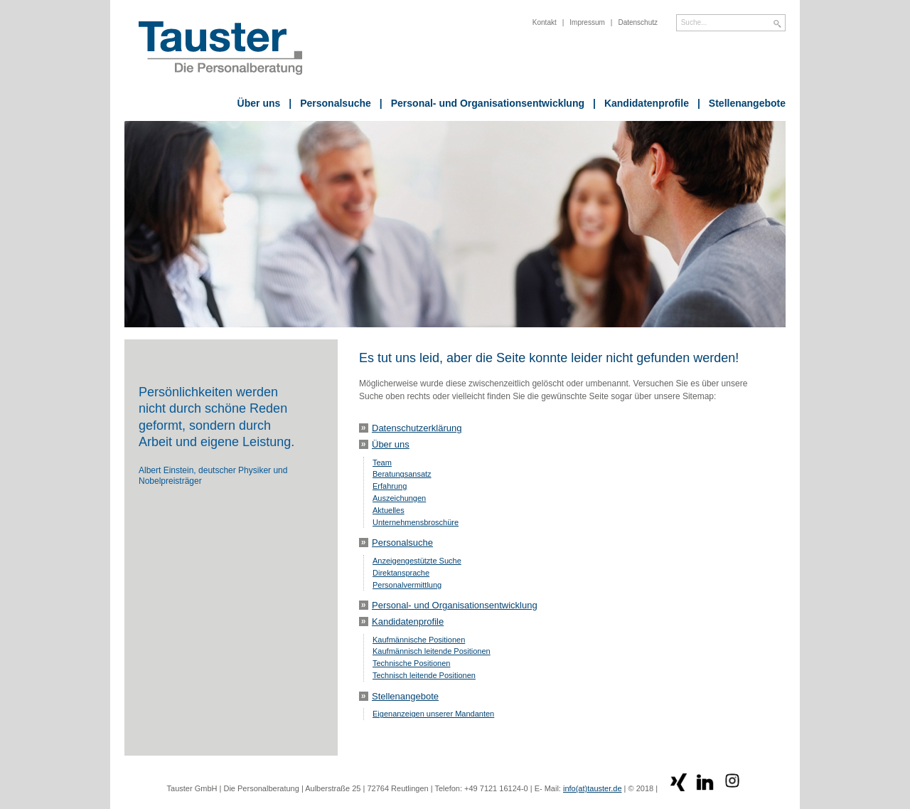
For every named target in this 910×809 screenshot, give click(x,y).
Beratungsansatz (402, 474)
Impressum (586, 22)
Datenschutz (638, 22)
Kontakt (544, 22)
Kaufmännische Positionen (419, 639)
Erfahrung (390, 486)
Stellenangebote (741, 103)
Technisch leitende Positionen (424, 675)
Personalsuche (330, 103)
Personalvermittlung (407, 585)
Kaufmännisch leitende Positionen (432, 651)
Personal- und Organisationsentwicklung (482, 103)
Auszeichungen (399, 498)
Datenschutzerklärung (416, 428)
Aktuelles (389, 510)
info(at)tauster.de (592, 788)
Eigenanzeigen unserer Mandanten (433, 713)
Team (382, 462)
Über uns (259, 103)
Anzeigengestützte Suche (417, 560)
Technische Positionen (411, 663)
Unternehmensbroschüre (416, 522)
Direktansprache (401, 573)
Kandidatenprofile (641, 103)
